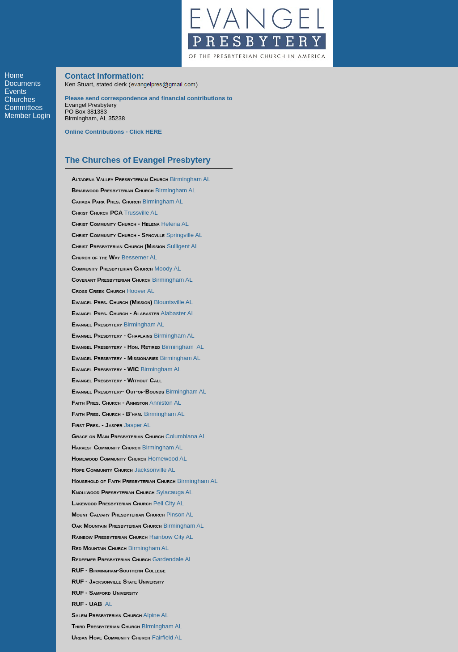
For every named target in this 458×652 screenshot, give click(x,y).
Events (15, 91)
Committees (23, 107)
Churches (19, 99)
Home (14, 75)
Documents (22, 83)
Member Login (27, 115)
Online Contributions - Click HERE (113, 131)
